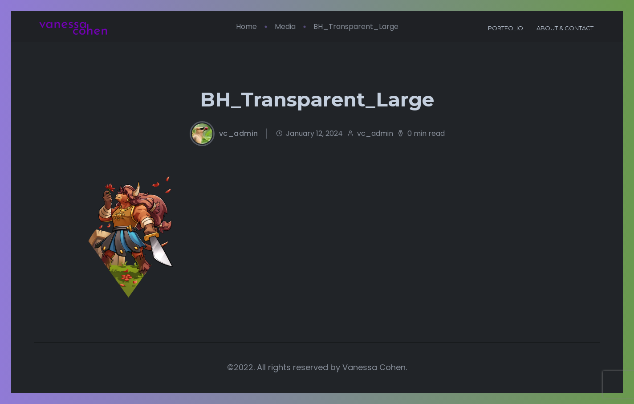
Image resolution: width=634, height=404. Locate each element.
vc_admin (238, 134)
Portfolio (505, 28)
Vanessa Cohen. (374, 367)
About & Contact (564, 28)
